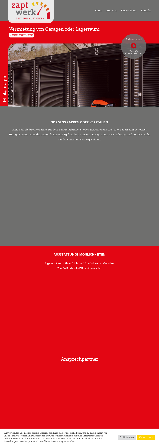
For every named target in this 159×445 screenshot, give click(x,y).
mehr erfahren (21, 35)
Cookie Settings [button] (127, 437)
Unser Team (128, 10)
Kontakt (146, 10)
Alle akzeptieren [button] (146, 437)
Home (98, 10)
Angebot (111, 10)
